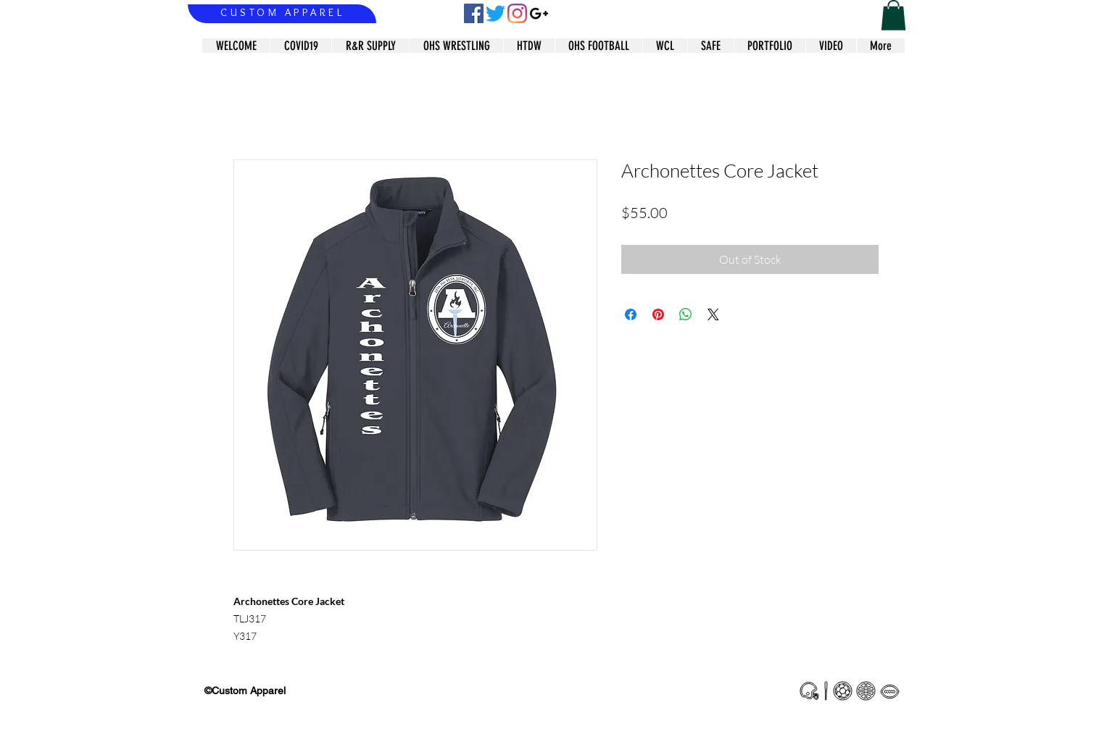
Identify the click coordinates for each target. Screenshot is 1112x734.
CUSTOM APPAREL (282, 12)
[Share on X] (713, 314)
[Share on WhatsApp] (685, 314)
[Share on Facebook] (630, 314)
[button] (893, 15)
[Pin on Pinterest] (658, 314)
